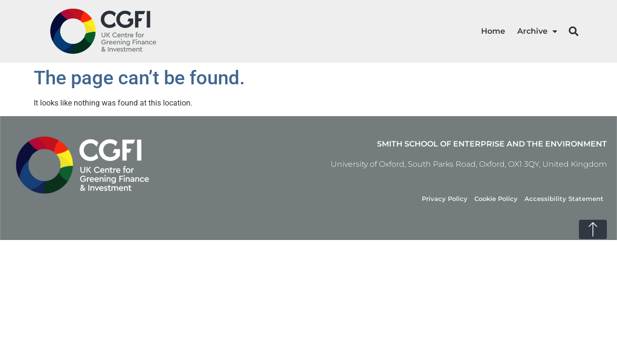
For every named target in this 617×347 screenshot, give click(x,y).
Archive (537, 31)
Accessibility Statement (564, 198)
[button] (573, 31)
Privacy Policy (445, 198)
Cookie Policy (496, 198)
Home (493, 31)
